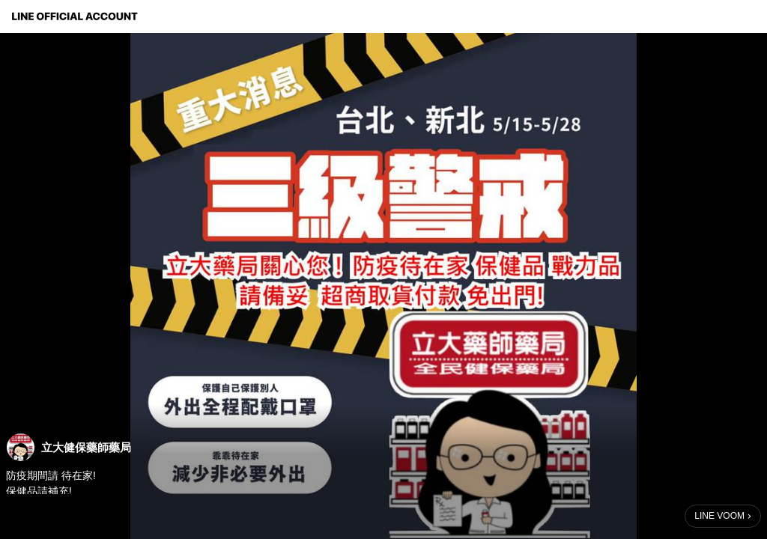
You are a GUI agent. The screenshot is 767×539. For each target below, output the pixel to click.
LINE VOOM (719, 516)
